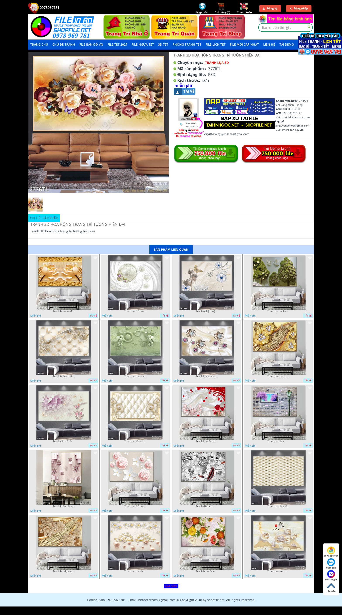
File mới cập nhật (244, 44)
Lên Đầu (331, 587)
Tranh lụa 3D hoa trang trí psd (135, 311)
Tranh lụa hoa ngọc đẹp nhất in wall (207, 376)
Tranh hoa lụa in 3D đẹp (278, 376)
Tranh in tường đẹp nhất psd (278, 506)
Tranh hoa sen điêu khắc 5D (64, 311)
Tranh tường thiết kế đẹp (64, 376)
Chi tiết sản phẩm (44, 218)
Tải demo (286, 44)
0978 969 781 (331, 551)
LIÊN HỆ (269, 44)
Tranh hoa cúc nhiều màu (207, 571)
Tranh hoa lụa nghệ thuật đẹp (64, 571)
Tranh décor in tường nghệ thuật (207, 506)
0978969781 (43, 7)
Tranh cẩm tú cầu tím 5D (64, 441)
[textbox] (285, 27)
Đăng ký (270, 8)
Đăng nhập (299, 8)
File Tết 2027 (117, 44)
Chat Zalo (331, 563)
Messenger (331, 575)
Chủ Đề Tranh (63, 44)
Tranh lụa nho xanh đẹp (135, 376)
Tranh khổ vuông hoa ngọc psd (64, 506)
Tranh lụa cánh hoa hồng (207, 441)
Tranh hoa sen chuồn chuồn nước (278, 571)
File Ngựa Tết (143, 44)
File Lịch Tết (216, 44)
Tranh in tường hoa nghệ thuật (135, 441)
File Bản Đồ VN (91, 44)
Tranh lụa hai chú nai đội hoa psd (135, 571)
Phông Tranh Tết (187, 44)
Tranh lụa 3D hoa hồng (135, 506)
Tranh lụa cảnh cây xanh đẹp (278, 311)
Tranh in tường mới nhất (278, 441)
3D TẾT (163, 44)
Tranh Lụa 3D (217, 62)
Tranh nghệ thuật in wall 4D (207, 311)
